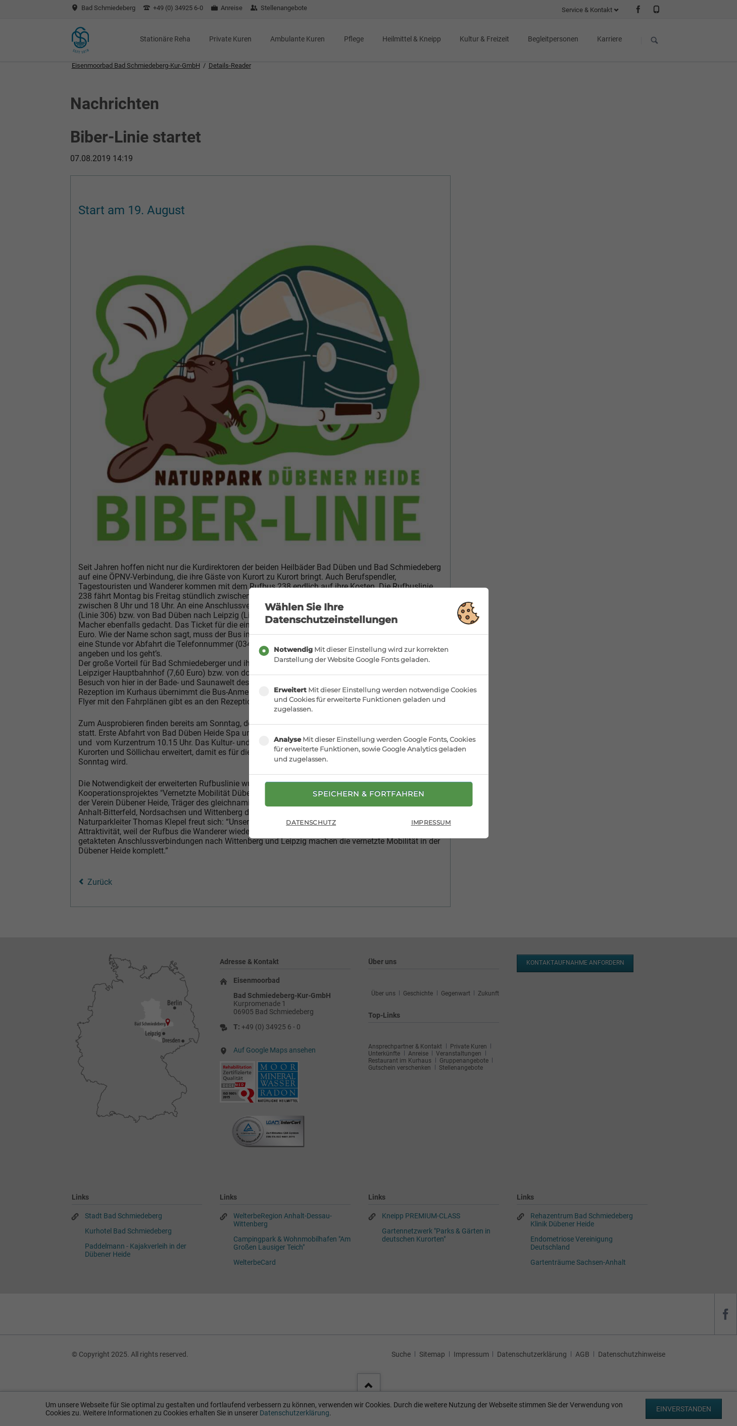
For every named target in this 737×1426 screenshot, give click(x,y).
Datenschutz (311, 822)
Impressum (431, 822)
